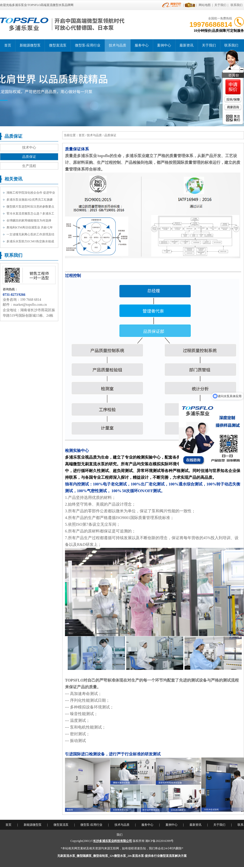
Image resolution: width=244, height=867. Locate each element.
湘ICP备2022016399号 (159, 841)
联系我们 (237, 5)
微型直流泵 (57, 45)
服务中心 (142, 45)
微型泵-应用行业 (88, 45)
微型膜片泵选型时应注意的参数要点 (30, 206)
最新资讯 (186, 45)
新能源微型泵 (30, 45)
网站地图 (205, 5)
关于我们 (220, 5)
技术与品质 (117, 45)
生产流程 (29, 166)
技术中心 (29, 147)
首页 (7, 45)
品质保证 (29, 157)
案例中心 (164, 45)
